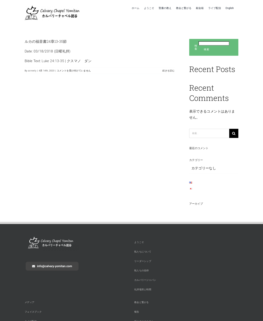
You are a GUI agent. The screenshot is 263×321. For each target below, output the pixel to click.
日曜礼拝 (62, 51)
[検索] (233, 133)
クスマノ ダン (79, 61)
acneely (32, 70)
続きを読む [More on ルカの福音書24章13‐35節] (168, 70)
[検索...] (209, 133)
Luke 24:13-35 (53, 61)
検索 (196, 47)
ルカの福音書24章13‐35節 (46, 41)
